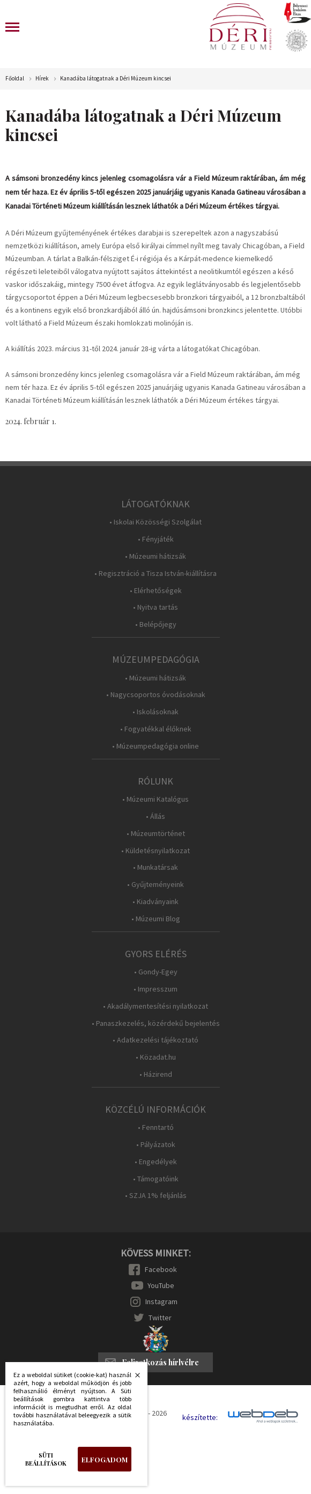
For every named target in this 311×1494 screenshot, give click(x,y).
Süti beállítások (45, 1459)
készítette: (200, 1417)
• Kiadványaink (155, 901)
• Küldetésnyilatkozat (155, 850)
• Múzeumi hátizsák (155, 556)
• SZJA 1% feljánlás (156, 1195)
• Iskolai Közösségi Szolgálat (155, 522)
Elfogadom (105, 1459)
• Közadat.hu (156, 1057)
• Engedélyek (156, 1161)
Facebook (161, 1269)
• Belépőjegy (155, 624)
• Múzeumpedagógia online (155, 746)
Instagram (161, 1301)
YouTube (160, 1285)
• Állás (155, 816)
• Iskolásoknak (155, 711)
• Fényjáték (156, 539)
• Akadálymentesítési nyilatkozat (155, 1006)
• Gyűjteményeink (155, 884)
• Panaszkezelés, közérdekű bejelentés (156, 1023)
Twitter (160, 1317)
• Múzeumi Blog (155, 918)
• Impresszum (155, 989)
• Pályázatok (155, 1144)
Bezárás (132, 1378)
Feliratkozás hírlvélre (160, 1362)
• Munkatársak (155, 867)
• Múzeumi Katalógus (155, 799)
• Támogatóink (156, 1179)
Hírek (42, 78)
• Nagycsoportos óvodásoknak (155, 694)
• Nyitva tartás (155, 607)
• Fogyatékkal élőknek (155, 729)
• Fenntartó (156, 1127)
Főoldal (14, 78)
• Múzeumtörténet (156, 833)
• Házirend (155, 1074)
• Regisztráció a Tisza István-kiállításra (155, 573)
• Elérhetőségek (156, 590)
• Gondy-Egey (155, 972)
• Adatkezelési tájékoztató (155, 1040)
